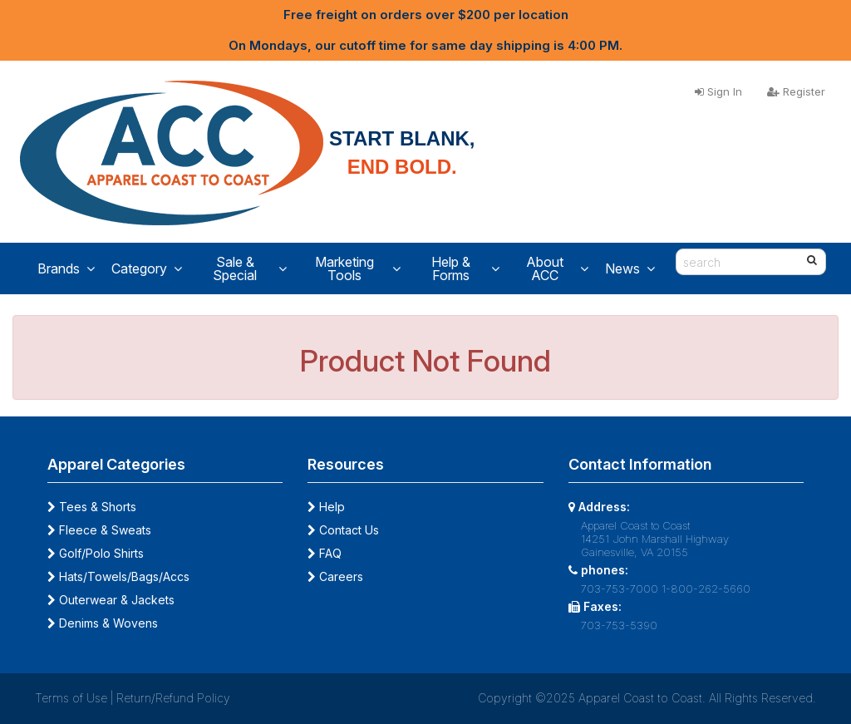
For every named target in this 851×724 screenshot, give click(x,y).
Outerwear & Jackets (111, 600)
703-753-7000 (619, 588)
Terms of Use (71, 698)
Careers (335, 576)
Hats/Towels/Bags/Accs (118, 576)
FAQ (324, 553)
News (630, 268)
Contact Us (343, 530)
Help (326, 507)
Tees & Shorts (91, 507)
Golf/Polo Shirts (95, 553)
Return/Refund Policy (173, 698)
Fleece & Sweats (99, 530)
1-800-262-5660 (706, 588)
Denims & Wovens (102, 623)
